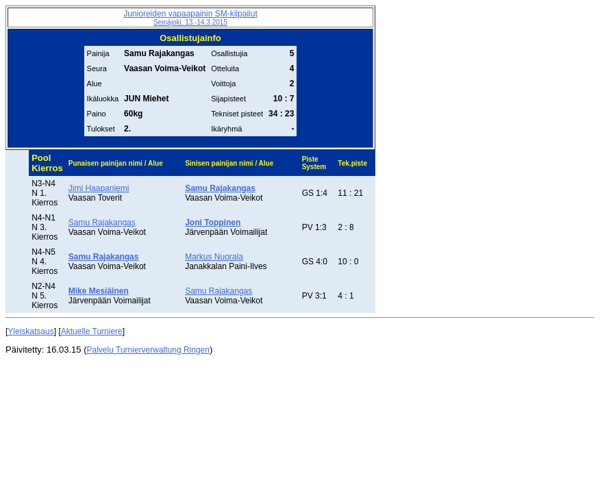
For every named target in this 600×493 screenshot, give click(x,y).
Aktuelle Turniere (92, 331)
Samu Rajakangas (102, 222)
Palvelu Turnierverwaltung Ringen (148, 350)
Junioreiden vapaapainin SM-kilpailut (190, 17)
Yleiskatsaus (30, 331)
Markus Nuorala (214, 257)
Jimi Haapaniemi (98, 188)
